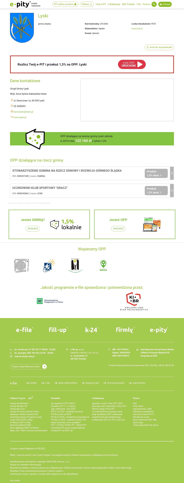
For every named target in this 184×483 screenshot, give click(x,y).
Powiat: (88, 33)
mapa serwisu (138, 383)
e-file (13, 383)
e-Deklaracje (114, 4)
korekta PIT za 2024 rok (62, 430)
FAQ (135, 403)
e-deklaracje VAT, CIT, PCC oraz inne (108, 420)
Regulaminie (56, 468)
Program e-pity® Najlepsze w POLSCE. (27, 448)
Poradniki (55, 398)
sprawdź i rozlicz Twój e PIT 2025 (107, 403)
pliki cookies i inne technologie (117, 468)
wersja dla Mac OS (18, 406)
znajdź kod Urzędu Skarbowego (106, 417)
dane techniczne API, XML (145, 420)
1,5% (138, 4)
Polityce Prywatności (73, 468)
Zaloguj (166, 4)
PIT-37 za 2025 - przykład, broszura (67, 411)
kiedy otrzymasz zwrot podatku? (65, 422)
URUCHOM (129, 64)
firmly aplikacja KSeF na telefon (24, 428)
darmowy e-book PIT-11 (144, 414)
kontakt (33, 383)
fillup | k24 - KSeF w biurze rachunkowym (28, 430)
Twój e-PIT (100, 4)
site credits (15, 480)
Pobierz (85, 4)
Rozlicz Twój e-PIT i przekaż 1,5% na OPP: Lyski (52, 64)
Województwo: (91, 28)
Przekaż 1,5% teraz (153, 173)
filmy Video (138, 406)
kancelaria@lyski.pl (23, 111)
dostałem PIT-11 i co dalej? (63, 406)
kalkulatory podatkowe (143, 411)
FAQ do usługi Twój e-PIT (103, 409)
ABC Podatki (128, 4)
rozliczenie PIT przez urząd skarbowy (68, 428)
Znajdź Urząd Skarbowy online (26, 366)
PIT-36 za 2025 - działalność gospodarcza (70, 417)
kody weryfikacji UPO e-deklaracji (107, 414)
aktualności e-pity (141, 417)
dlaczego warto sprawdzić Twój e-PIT (109, 406)
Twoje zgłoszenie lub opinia (145, 425)
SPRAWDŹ (32, 228)
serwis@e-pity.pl (26, 356)
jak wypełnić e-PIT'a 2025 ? (63, 403)
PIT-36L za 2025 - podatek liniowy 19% (68, 420)
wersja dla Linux (17, 409)
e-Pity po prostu (25, 4)
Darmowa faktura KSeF (20, 425)
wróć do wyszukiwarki (161, 47)
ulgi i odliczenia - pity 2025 (63, 409)
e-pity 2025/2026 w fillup (21, 420)
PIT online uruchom (64, 4)
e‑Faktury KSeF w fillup (20, 422)
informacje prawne (115, 383)
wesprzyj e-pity (92, 383)
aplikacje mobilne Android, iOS (24, 414)
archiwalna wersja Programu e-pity (26, 417)
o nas (47, 383)
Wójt (12, 93)
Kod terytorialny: (92, 24)
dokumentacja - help (142, 409)
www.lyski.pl (137, 28)
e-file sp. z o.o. (63, 461)
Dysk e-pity (138, 422)
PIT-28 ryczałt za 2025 (61, 414)
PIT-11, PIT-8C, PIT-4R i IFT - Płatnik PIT (68, 425)
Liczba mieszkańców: (141, 24)
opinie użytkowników (67, 383)
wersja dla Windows (19, 403)
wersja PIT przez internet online (24, 411)
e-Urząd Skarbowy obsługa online (107, 411)
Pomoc (146, 4)
